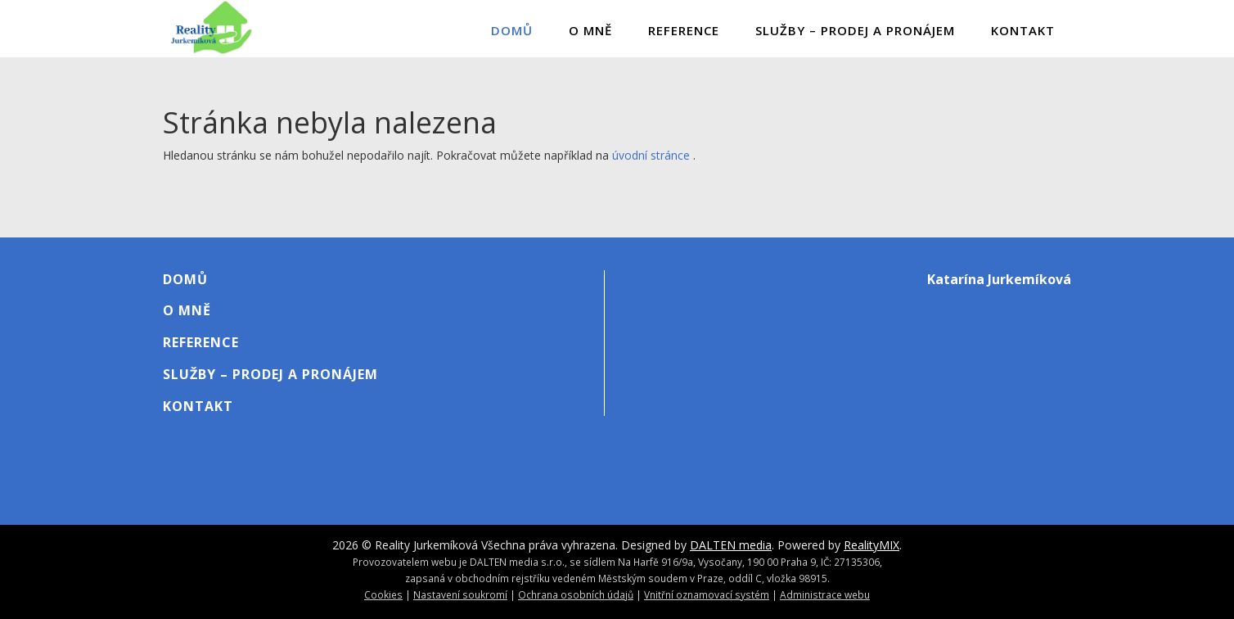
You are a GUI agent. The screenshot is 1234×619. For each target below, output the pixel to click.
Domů (512, 30)
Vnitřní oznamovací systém (706, 594)
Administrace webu (825, 594)
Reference (683, 30)
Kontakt (1023, 30)
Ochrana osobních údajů (575, 594)
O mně (590, 30)
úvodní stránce (651, 155)
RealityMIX (871, 545)
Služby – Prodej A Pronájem (855, 30)
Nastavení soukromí (460, 594)
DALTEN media (731, 545)
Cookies (383, 594)
